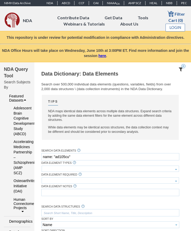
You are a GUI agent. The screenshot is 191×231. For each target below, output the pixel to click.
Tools (143, 17)
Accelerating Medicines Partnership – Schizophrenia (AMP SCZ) (19, 157)
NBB (169, 3)
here (102, 56)
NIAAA (113, 3)
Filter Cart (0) (176, 16)
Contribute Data (73, 17)
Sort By (47, 218)
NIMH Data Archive (17, 3)
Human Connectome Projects (21, 205)
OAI (96, 3)
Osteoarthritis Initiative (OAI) (19, 186)
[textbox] (110, 156)
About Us (129, 23)
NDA (50, 3)
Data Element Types (56, 162)
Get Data (113, 17)
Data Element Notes (56, 186)
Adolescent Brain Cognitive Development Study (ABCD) (19, 121)
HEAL (153, 3)
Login (175, 27)
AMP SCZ (134, 3)
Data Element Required (59, 174)
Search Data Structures (60, 206)
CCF (82, 3)
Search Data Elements (58, 150)
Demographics (18, 221)
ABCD (66, 3)
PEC (184, 3)
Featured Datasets (18, 98)
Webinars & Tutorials (84, 23)
